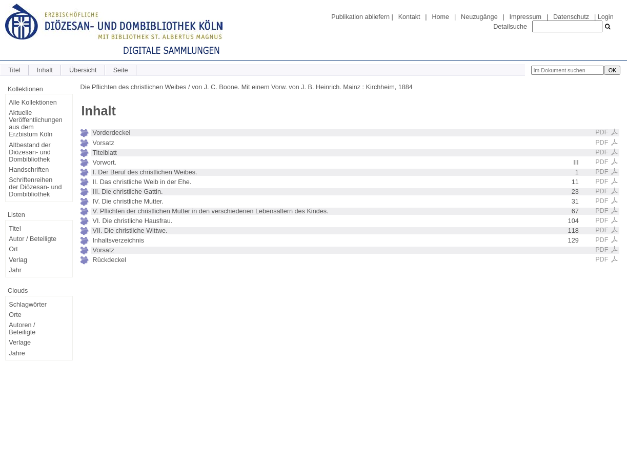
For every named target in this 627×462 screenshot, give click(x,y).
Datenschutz (571, 17)
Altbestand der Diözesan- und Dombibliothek (29, 152)
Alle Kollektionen (32, 102)
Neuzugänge (479, 17)
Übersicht (82, 70)
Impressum (525, 17)
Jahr (15, 270)
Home (440, 17)
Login (606, 17)
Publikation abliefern (360, 17)
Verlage (20, 342)
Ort (13, 249)
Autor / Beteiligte (32, 239)
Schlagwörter (28, 304)
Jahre (17, 353)
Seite (120, 70)
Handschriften (29, 169)
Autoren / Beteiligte (22, 329)
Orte (15, 314)
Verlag (18, 260)
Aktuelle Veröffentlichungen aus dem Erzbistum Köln (35, 123)
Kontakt (409, 17)
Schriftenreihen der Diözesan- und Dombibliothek (35, 187)
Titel (14, 70)
